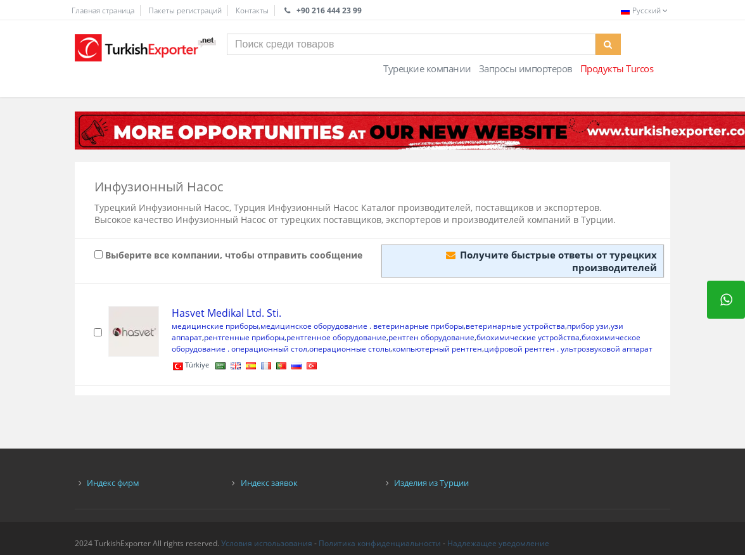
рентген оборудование (431, 337)
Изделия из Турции (431, 482)
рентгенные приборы (244, 337)
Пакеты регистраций (185, 10)
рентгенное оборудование (336, 337)
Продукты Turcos (617, 68)
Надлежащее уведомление (498, 543)
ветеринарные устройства (515, 326)
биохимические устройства (528, 337)
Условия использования (266, 543)
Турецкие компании (427, 68)
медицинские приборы (215, 326)
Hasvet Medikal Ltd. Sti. (226, 313)
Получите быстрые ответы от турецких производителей (551, 261)
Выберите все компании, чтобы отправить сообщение (228, 255)
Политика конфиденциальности (380, 543)
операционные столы (349, 348)
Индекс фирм (113, 482)
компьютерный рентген (437, 348)
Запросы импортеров (526, 68)
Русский (645, 10)
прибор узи (588, 326)
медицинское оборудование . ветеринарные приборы (362, 326)
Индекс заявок (269, 482)
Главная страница (103, 10)
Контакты (252, 10)
